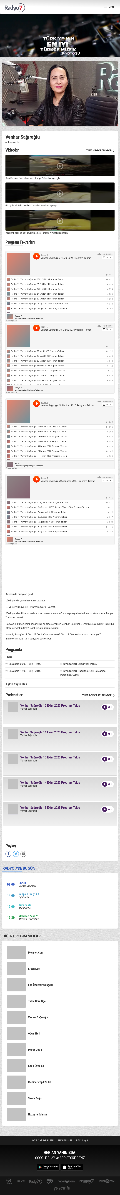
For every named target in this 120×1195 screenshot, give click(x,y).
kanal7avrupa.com (49, 1181)
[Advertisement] (60, 25)
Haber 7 (66, 1181)
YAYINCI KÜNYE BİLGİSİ (43, 1140)
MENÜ (109, 7)
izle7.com (107, 1181)
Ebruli (9, 657)
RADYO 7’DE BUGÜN (18, 868)
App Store (72, 1167)
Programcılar (14, 142)
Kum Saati (25, 905)
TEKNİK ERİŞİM (65, 1140)
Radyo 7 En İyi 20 (29, 894)
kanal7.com (8, 1181)
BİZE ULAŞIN (82, 1140)
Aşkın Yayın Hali (16, 684)
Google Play (48, 1167)
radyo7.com (35, 1181)
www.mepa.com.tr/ (86, 1181)
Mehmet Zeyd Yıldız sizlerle (36, 916)
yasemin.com (62, 1189)
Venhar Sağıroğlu (28, 708)
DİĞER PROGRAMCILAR (21, 935)
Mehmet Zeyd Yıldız (28, 919)
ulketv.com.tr (21, 1181)
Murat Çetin (24, 908)
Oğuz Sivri (24, 897)
